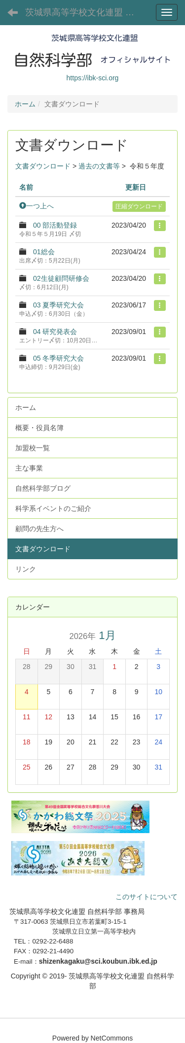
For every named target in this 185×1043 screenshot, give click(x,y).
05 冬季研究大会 (58, 358)
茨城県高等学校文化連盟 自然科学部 (86, 12)
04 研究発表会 (55, 332)
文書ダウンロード (43, 166)
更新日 (135, 187)
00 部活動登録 (55, 225)
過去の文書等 (99, 166)
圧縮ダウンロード (139, 206)
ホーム (25, 104)
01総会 (44, 252)
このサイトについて (146, 897)
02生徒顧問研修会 (61, 278)
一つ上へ (36, 206)
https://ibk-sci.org (93, 78)
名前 (26, 187)
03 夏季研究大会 (58, 305)
